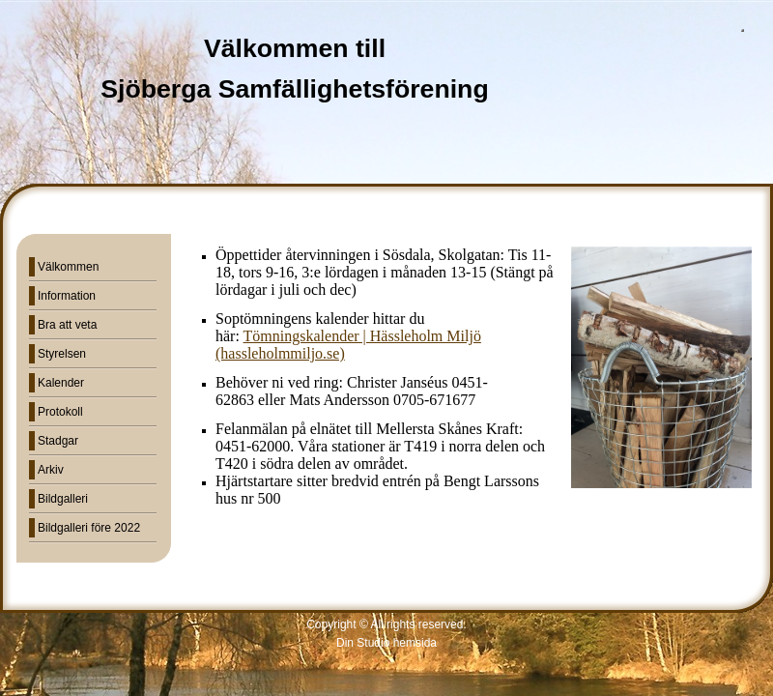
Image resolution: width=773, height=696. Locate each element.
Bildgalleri (63, 499)
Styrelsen (62, 354)
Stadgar (58, 441)
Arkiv (51, 470)
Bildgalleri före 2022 (89, 528)
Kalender (61, 383)
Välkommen (68, 267)
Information (67, 296)
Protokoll (60, 412)
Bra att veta (67, 325)
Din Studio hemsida (386, 643)
